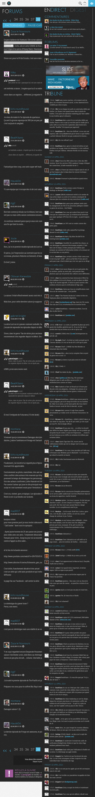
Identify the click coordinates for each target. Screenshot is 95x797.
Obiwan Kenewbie (21, 276)
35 (21, 19)
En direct (55, 10)
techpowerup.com (71, 782)
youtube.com (64, 239)
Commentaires (57, 17)
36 (27, 19)
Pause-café (35, 25)
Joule (14, 238)
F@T (13, 203)
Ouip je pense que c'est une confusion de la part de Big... (67, 36)
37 (32, 19)
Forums (51, 42)
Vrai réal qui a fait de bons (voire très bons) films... (65, 22)
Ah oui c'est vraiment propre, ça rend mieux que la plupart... (68, 29)
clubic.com (64, 232)
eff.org (56, 446)
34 (16, 19)
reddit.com (67, 190)
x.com (73, 333)
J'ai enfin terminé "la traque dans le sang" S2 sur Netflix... (67, 47)
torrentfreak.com (55, 174)
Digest (78, 10)
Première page (5, 20)
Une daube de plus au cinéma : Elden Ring (64, 20)
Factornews (13, 25)
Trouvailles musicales (57, 59)
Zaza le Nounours (20, 31)
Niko (13, 72)
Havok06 (16, 180)
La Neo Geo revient (56, 27)
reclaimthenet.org (66, 302)
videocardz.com (65, 619)
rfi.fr (51, 362)
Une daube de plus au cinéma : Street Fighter (65, 34)
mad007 (15, 511)
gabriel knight (18, 315)
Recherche (80, 3)
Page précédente (10, 20)
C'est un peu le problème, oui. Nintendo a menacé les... (66, 54)
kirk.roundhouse (20, 108)
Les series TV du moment (58, 45)
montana (15, 428)
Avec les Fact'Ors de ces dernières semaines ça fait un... (67, 61)
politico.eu (63, 378)
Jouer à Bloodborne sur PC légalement (63, 52)
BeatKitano (17, 137)
